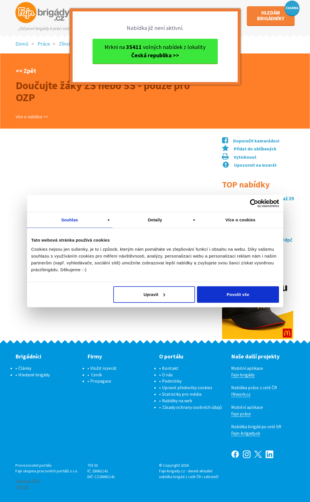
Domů (21, 43)
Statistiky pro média (182, 394)
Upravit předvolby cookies (187, 387)
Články (24, 368)
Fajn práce (241, 414)
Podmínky (172, 381)
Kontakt (170, 368)
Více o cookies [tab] (240, 219)
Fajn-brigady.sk (245, 433)
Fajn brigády (242, 374)
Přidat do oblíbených (249, 149)
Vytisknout (239, 157)
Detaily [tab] (155, 219)
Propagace (100, 381)
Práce (44, 43)
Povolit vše (238, 294)
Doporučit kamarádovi (250, 141)
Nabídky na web (177, 400)
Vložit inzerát (103, 368)
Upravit (154, 294)
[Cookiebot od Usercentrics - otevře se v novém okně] (254, 203)
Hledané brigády (34, 374)
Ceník (96, 374)
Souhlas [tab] (69, 219)
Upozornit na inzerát (250, 165)
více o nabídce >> (32, 116)
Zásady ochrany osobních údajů (192, 407)
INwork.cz (241, 394)
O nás (167, 374)
